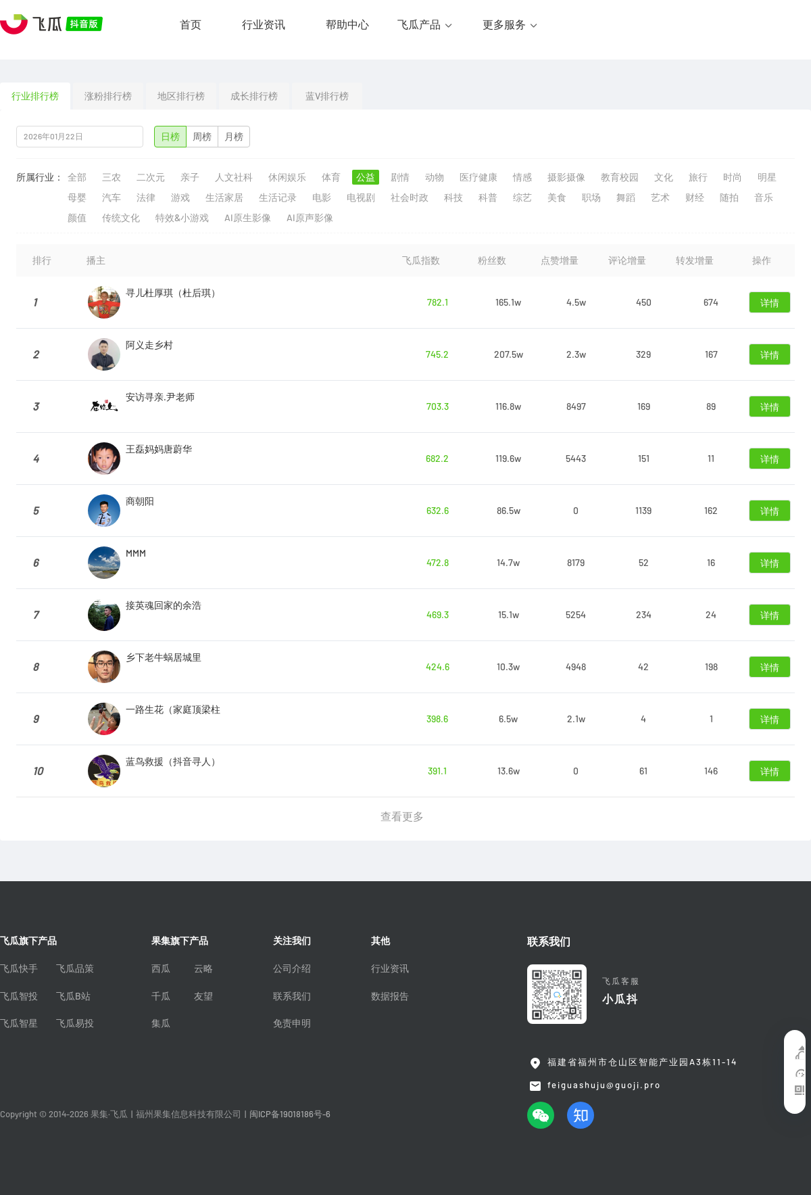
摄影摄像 (566, 177)
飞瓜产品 (419, 24)
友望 (203, 996)
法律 (146, 197)
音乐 (763, 197)
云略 (203, 968)
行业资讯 (263, 24)
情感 (522, 177)
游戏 (180, 197)
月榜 (233, 136)
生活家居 (224, 197)
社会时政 (409, 197)
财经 (694, 197)
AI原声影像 (310, 217)
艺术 (660, 197)
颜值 (77, 217)
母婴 (77, 197)
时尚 (732, 177)
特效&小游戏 (182, 217)
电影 (321, 197)
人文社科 (234, 177)
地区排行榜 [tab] (181, 96)
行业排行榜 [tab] (35, 96)
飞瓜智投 (19, 996)
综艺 (522, 197)
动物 (434, 177)
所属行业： (40, 177)
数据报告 (390, 996)
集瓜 (160, 1023)
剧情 (400, 177)
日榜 (170, 136)
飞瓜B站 (73, 996)
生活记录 (278, 197)
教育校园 (620, 177)
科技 (453, 197)
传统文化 (121, 217)
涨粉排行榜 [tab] (108, 96)
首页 (190, 24)
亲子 (189, 177)
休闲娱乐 (287, 177)
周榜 (202, 136)
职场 (591, 197)
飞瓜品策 (75, 968)
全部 (77, 177)
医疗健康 (478, 177)
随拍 (729, 197)
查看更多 (402, 816)
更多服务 (504, 24)
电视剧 (361, 197)
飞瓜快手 (19, 968)
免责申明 (292, 1023)
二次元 (151, 177)
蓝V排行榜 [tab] (327, 96)
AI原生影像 (247, 217)
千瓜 (160, 996)
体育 (331, 177)
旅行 (698, 177)
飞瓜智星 (19, 1023)
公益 (365, 177)
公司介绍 (292, 968)
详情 (769, 303)
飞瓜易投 (75, 1023)
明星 (767, 177)
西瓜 (160, 968)
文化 (663, 177)
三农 (111, 177)
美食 (556, 197)
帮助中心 (347, 24)
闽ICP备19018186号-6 (289, 1114)
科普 (487, 197)
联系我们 (292, 996)
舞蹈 (625, 197)
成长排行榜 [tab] (254, 96)
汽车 (111, 197)
